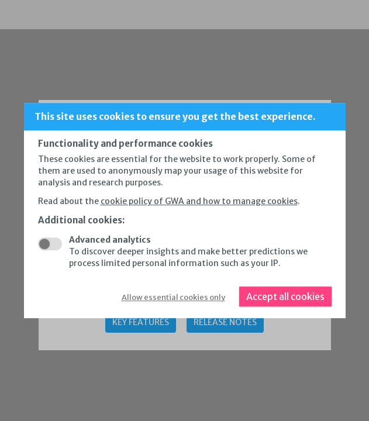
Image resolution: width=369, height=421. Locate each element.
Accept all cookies (285, 296)
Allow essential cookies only (173, 297)
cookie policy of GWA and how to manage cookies (199, 201)
